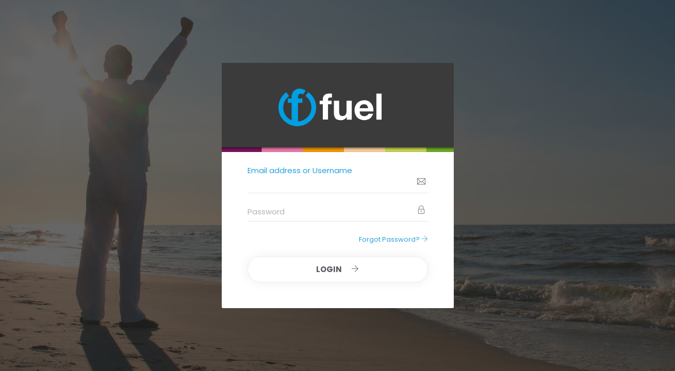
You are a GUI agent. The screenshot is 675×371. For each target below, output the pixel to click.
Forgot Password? (393, 239)
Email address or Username (300, 170)
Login (337, 269)
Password (266, 211)
